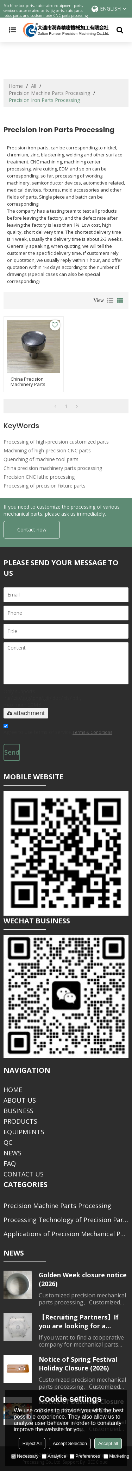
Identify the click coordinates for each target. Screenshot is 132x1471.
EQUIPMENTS (24, 1132)
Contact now (31, 529)
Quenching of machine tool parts (41, 459)
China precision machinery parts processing (53, 468)
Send (11, 752)
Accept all (108, 1443)
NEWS (12, 1153)
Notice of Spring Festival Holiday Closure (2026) (78, 1363)
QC (8, 1142)
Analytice (54, 1456)
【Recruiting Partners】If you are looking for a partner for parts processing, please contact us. (81, 1321)
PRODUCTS (20, 1121)
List (110, 300)
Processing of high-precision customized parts (56, 441)
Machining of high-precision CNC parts (47, 450)
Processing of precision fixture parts (45, 485)
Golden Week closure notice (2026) (83, 1279)
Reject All (32, 1443)
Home (16, 86)
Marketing (116, 1456)
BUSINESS (18, 1111)
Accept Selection (70, 1443)
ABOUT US (20, 1100)
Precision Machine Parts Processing (49, 93)
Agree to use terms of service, (58, 730)
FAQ (10, 1163)
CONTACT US (24, 1174)
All (33, 86)
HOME (13, 1089)
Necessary (24, 1456)
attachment (26, 713)
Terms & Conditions (92, 732)
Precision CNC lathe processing (39, 476)
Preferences (85, 1456)
